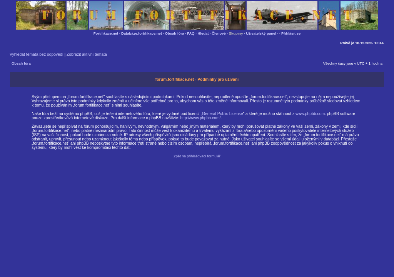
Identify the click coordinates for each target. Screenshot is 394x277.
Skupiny (236, 33)
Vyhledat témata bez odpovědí (36, 54)
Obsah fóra (174, 33)
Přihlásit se (291, 33)
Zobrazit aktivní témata (87, 54)
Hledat (203, 33)
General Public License (222, 114)
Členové (219, 33)
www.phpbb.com (310, 114)
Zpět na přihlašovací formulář (197, 156)
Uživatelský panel (261, 33)
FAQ (190, 33)
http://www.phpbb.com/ (200, 118)
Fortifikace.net (105, 33)
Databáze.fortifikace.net (141, 33)
